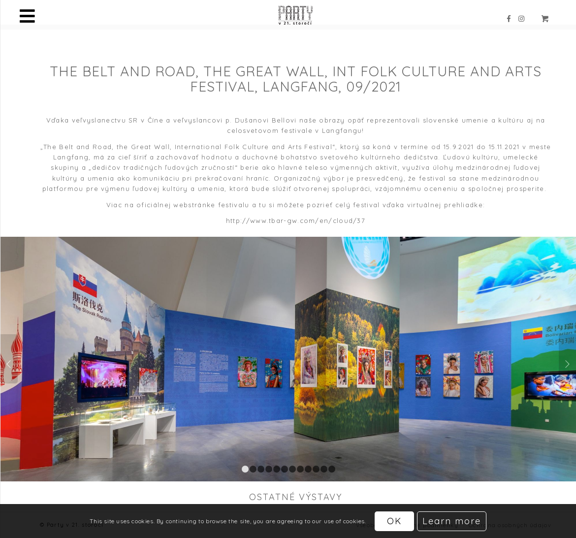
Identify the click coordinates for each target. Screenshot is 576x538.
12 (331, 469)
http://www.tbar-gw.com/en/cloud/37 (295, 220)
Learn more (451, 521)
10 (316, 469)
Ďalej (567, 358)
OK (394, 521)
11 (323, 469)
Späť (9, 358)
